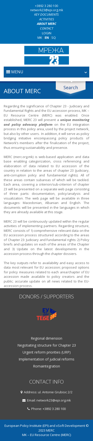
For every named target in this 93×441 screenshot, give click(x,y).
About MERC (46, 23)
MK (39, 37)
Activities (46, 19)
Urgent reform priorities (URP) (47, 352)
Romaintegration (46, 366)
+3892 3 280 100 (46, 6)
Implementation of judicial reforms (46, 359)
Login (46, 33)
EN (47, 37)
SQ (53, 37)
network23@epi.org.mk (46, 10)
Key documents (46, 14)
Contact (46, 28)
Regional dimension (46, 338)
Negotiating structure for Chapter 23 (46, 345)
